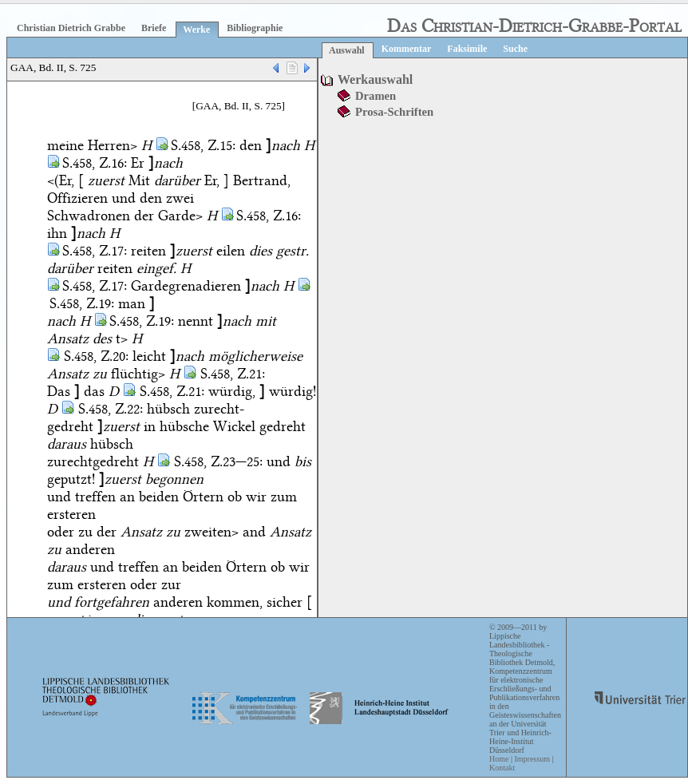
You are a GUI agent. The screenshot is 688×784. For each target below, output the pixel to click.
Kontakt (502, 767)
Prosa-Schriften (394, 111)
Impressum (531, 758)
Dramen (375, 95)
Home (498, 758)
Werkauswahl (375, 79)
